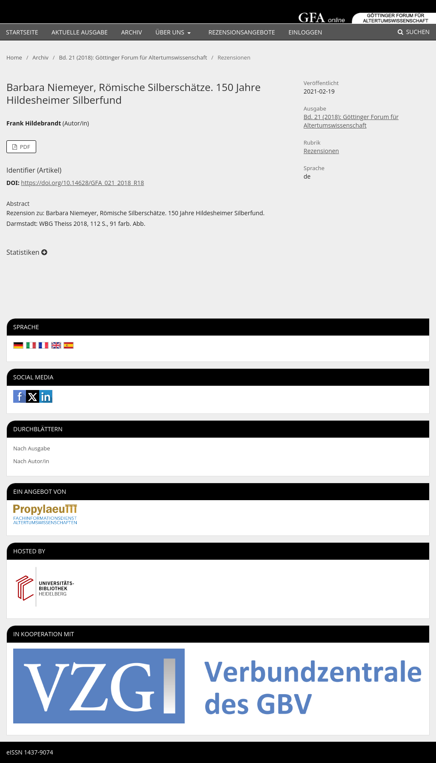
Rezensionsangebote (242, 32)
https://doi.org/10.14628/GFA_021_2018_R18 (82, 183)
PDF (24, 147)
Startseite (22, 32)
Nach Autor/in (31, 461)
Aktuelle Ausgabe (80, 32)
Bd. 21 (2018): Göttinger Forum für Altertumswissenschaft (133, 57)
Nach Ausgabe (31, 448)
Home (14, 57)
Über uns (170, 32)
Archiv (131, 32)
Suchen (417, 32)
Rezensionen (321, 151)
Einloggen (305, 32)
